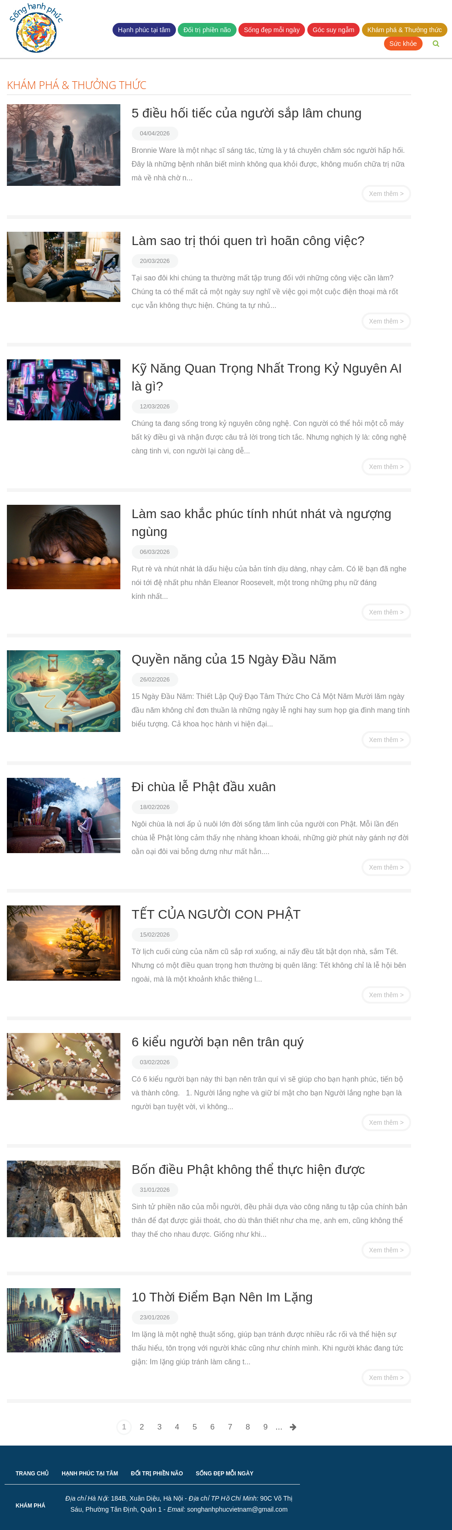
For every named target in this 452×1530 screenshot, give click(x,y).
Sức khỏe (403, 43)
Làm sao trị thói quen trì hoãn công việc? (248, 241)
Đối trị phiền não (207, 30)
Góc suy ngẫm (333, 30)
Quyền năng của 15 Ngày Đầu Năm (234, 659)
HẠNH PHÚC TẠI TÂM (90, 1473)
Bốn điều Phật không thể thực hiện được (248, 1169)
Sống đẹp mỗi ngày (271, 30)
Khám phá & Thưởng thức (404, 30)
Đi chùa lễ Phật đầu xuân (204, 787)
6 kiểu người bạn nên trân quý (218, 1042)
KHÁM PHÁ (30, 1505)
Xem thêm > (386, 193)
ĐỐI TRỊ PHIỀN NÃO (157, 1473)
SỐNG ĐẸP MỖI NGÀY (224, 1473)
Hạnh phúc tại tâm (144, 30)
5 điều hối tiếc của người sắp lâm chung (247, 113)
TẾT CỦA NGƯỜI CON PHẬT (216, 914)
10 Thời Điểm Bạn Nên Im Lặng (222, 1297)
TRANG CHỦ (32, 1473)
